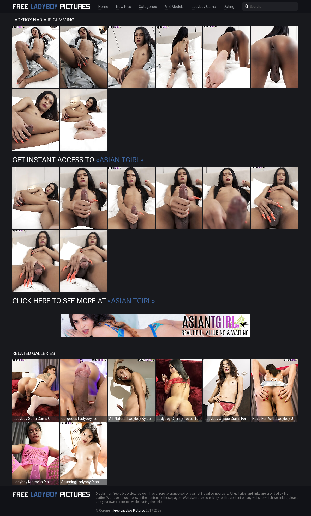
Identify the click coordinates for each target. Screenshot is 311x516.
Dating (229, 6)
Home (103, 6)
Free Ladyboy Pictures (129, 510)
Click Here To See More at (83, 301)
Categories (148, 6)
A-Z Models (174, 6)
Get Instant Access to (77, 160)
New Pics (123, 6)
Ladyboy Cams (204, 6)
